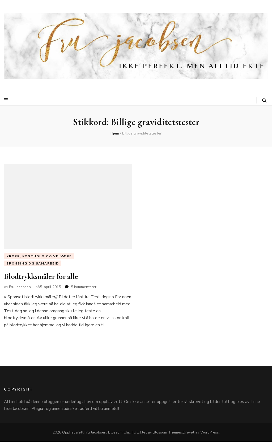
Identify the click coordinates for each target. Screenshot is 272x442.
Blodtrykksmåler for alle (41, 276)
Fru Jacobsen (20, 287)
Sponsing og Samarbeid (32, 263)
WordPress (209, 432)
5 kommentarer (83, 287)
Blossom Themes (167, 432)
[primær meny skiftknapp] (6, 100)
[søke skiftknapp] (264, 100)
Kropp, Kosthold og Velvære (39, 256)
